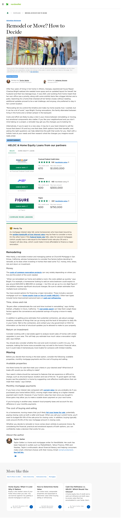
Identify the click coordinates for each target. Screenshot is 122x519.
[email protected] (66, 450)
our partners (34, 71)
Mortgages (17, 13)
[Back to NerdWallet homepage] (7, 13)
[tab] (12, 151)
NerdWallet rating (61, 162)
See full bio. (19, 452)
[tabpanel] (42, 184)
